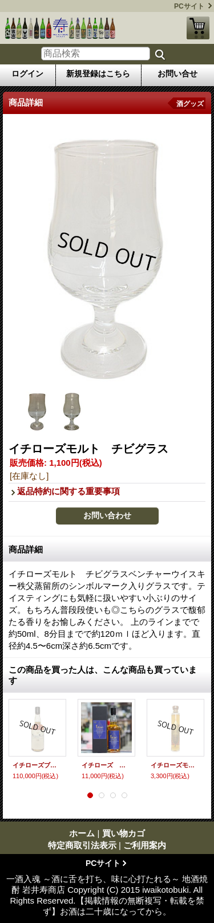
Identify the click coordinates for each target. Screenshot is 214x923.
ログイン (27, 73)
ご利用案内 (144, 845)
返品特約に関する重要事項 (68, 491)
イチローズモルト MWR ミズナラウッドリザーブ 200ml (175, 765)
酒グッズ (190, 104)
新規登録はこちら (98, 73)
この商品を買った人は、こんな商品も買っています (103, 675)
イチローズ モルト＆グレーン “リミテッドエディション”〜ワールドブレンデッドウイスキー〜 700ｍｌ (106, 765)
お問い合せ (177, 73)
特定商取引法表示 (82, 845)
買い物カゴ (198, 28)
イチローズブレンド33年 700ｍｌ (37, 765)
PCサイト (189, 6)
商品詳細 (26, 549)
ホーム (82, 833)
